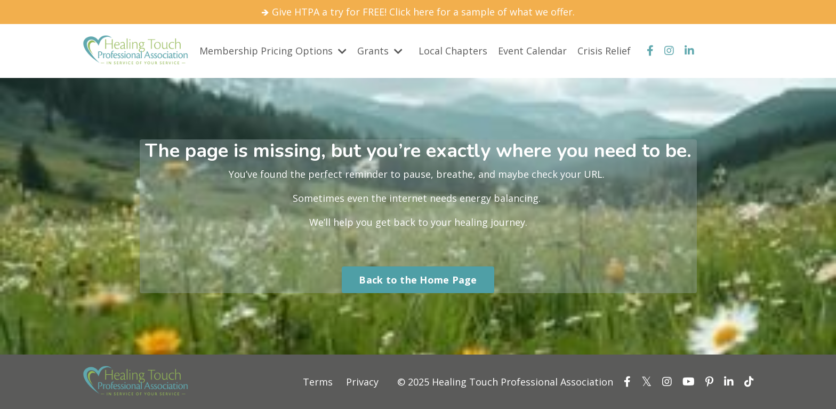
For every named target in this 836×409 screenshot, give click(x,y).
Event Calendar (532, 50)
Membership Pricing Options (273, 50)
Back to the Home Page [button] (418, 279)
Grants (380, 50)
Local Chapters (453, 50)
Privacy (362, 381)
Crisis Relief (604, 50)
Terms (318, 381)
